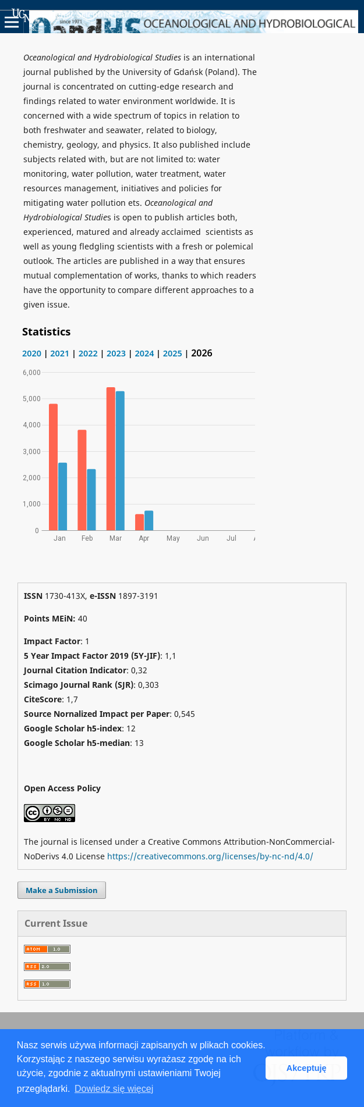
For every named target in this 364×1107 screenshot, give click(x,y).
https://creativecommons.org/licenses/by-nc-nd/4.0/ (210, 856)
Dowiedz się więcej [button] (114, 1089)
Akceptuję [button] (307, 1068)
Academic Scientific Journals (79, 15)
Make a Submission (62, 890)
